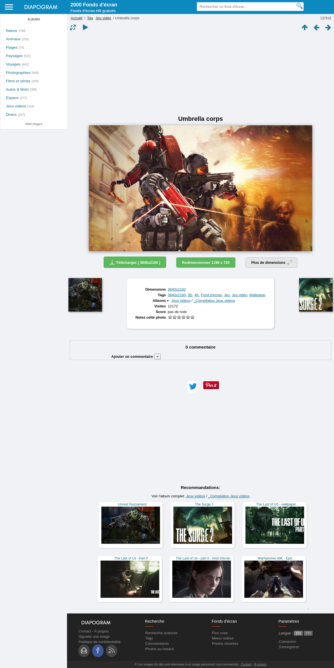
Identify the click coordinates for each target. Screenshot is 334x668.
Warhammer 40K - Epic (275, 558)
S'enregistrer (289, 647)
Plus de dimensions (271, 262)
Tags (149, 638)
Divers (11, 114)
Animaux (13, 39)
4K (196, 295)
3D (190, 295)
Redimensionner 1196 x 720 (206, 262)
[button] (192, 386)
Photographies (18, 72)
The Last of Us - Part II (131, 558)
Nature (11, 31)
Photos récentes (225, 643)
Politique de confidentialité (99, 642)
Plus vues (220, 633)
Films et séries (18, 81)
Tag (90, 18)
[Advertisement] (200, 73)
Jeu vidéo (103, 18)
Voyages (13, 64)
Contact (84, 631)
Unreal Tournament (132, 504)
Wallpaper (257, 295)
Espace (12, 98)
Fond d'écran (211, 295)
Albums (34, 19)
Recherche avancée (161, 633)
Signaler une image (94, 636)
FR (308, 633)
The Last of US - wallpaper (276, 504)
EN (298, 633)
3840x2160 (177, 289)
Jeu (227, 295)
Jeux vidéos (16, 106)
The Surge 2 (204, 504)
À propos (101, 631)
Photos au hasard (159, 649)
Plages (12, 47)
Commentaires (157, 643)
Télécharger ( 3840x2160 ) (134, 262)
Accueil (76, 18)
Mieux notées (222, 638)
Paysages (14, 56)
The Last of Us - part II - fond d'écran (203, 558)
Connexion (287, 641)
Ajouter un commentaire (136, 356)
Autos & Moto (17, 89)
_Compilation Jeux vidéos (214, 300)
